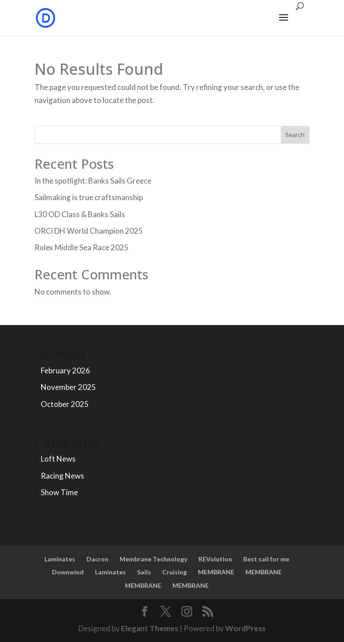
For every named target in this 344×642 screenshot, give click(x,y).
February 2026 (65, 370)
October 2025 (65, 404)
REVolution (215, 559)
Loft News (58, 458)
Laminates (59, 559)
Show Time (59, 492)
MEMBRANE (216, 572)
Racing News (62, 475)
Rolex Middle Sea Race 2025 (81, 247)
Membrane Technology (153, 559)
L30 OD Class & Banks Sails (79, 214)
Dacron (97, 559)
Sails (144, 572)
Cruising (174, 572)
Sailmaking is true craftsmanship (88, 197)
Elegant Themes (149, 628)
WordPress (245, 628)
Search (295, 134)
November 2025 (68, 387)
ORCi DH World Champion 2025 (88, 230)
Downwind (68, 572)
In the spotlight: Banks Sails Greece (92, 180)
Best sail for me (266, 559)
